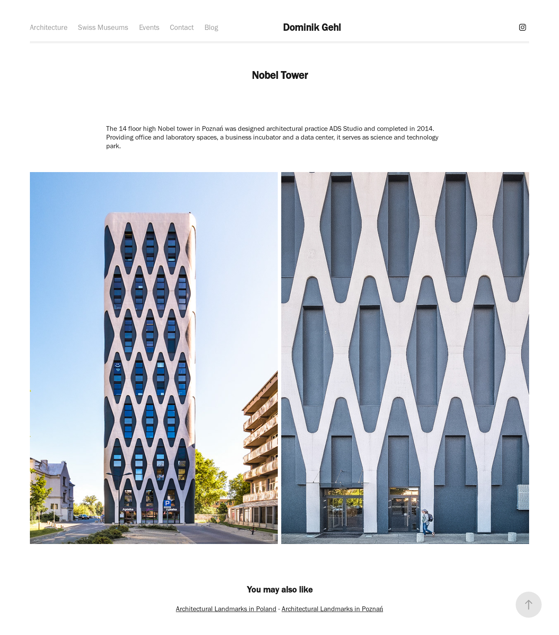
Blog (211, 27)
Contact (182, 27)
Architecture (49, 27)
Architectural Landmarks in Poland (226, 609)
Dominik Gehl (312, 27)
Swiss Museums (103, 27)
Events (149, 27)
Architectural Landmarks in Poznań (332, 609)
